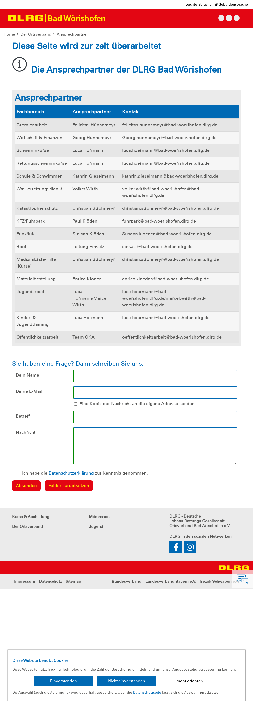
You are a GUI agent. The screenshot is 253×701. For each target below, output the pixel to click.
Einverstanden (63, 681)
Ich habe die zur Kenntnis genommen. (85, 585)
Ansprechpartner (72, 34)
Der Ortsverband (35, 34)
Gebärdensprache (231, 4)
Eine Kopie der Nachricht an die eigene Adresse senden (137, 516)
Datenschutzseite (147, 692)
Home (9, 34)
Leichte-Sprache (198, 4)
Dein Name (27, 487)
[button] (19, 88)
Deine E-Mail (29, 503)
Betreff (23, 528)
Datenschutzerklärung (71, 585)
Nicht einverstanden (126, 681)
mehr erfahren (189, 681)
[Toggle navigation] (114, 18)
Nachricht (25, 544)
